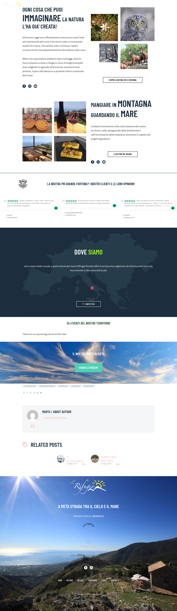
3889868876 (98, 516)
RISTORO (120, 6)
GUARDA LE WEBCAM (88, 367)
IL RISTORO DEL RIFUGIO (123, 154)
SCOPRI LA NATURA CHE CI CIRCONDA (123, 87)
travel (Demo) (89, 386)
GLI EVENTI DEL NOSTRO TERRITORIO (88, 323)
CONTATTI (164, 6)
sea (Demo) (63, 386)
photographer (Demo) (47, 386)
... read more (165, 206)
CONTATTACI (88, 304)
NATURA (130, 6)
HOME (110, 6)
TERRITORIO (142, 6)
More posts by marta (55, 417)
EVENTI (153, 6)
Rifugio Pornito (89, 546)
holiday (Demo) (30, 386)
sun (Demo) (75, 386)
